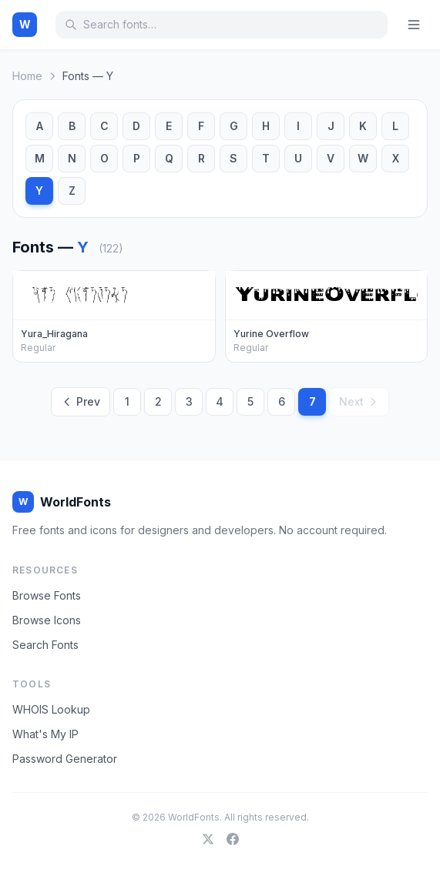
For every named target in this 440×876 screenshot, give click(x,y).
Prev (80, 401)
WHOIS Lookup (51, 709)
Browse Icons (46, 620)
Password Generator (64, 758)
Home (27, 75)
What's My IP (45, 734)
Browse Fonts (46, 595)
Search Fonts (45, 644)
